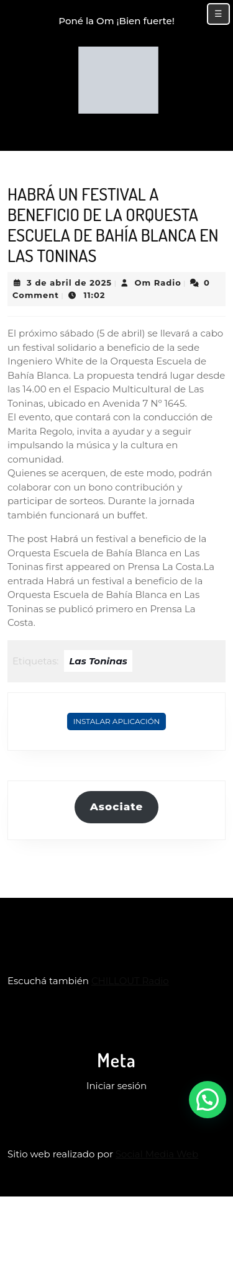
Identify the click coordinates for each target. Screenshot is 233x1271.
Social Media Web (157, 1154)
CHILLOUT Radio (130, 981)
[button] (207, 1099)
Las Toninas (98, 661)
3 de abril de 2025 (69, 282)
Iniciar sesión (116, 1086)
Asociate (117, 806)
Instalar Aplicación (116, 721)
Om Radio (157, 282)
